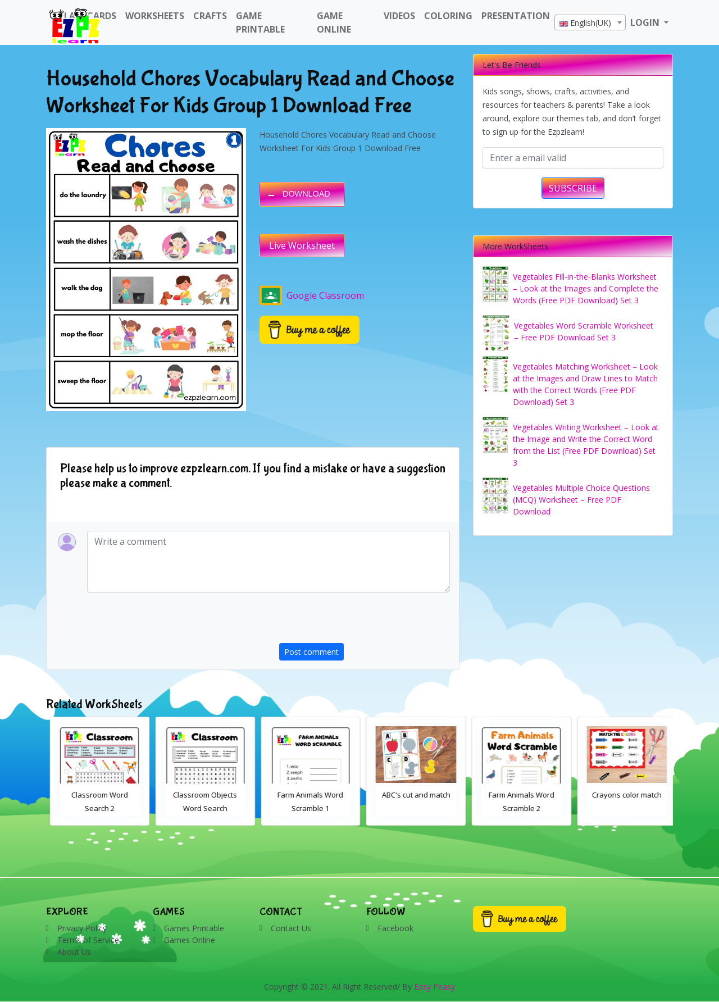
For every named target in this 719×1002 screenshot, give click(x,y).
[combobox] (590, 22)
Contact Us (291, 928)
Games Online (189, 940)
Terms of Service (88, 940)
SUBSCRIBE (573, 188)
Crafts (210, 16)
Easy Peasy (434, 986)
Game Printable (260, 22)
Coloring (448, 16)
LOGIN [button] (646, 22)
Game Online (334, 22)
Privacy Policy (82, 928)
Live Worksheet (302, 245)
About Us (74, 951)
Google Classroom (312, 295)
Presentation (515, 16)
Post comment (311, 651)
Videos (399, 16)
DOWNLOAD (306, 193)
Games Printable (194, 928)
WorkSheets (154, 16)
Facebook (395, 928)
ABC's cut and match (518, 795)
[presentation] (364, 621)
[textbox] (590, 23)
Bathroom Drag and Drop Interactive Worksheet (96, 808)
